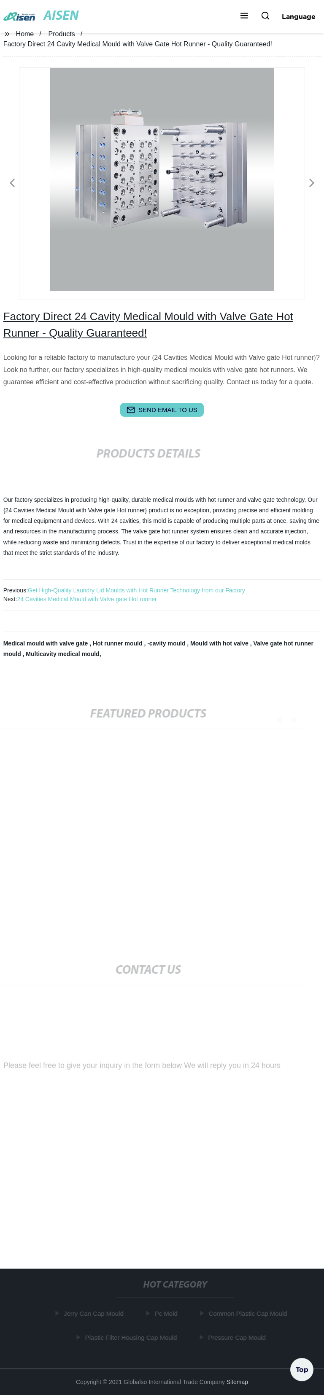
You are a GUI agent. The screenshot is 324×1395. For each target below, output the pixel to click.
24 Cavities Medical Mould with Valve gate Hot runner (87, 599)
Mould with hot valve (220, 643)
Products (62, 33)
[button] (244, 16)
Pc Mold (167, 1313)
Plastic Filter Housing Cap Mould (132, 1337)
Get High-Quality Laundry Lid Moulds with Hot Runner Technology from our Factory (136, 590)
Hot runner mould (118, 643)
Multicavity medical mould (62, 654)
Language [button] (299, 16)
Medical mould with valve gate (46, 643)
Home (25, 33)
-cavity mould (167, 643)
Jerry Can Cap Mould (94, 1313)
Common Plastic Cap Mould (249, 1313)
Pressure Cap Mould (238, 1337)
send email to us (162, 410)
